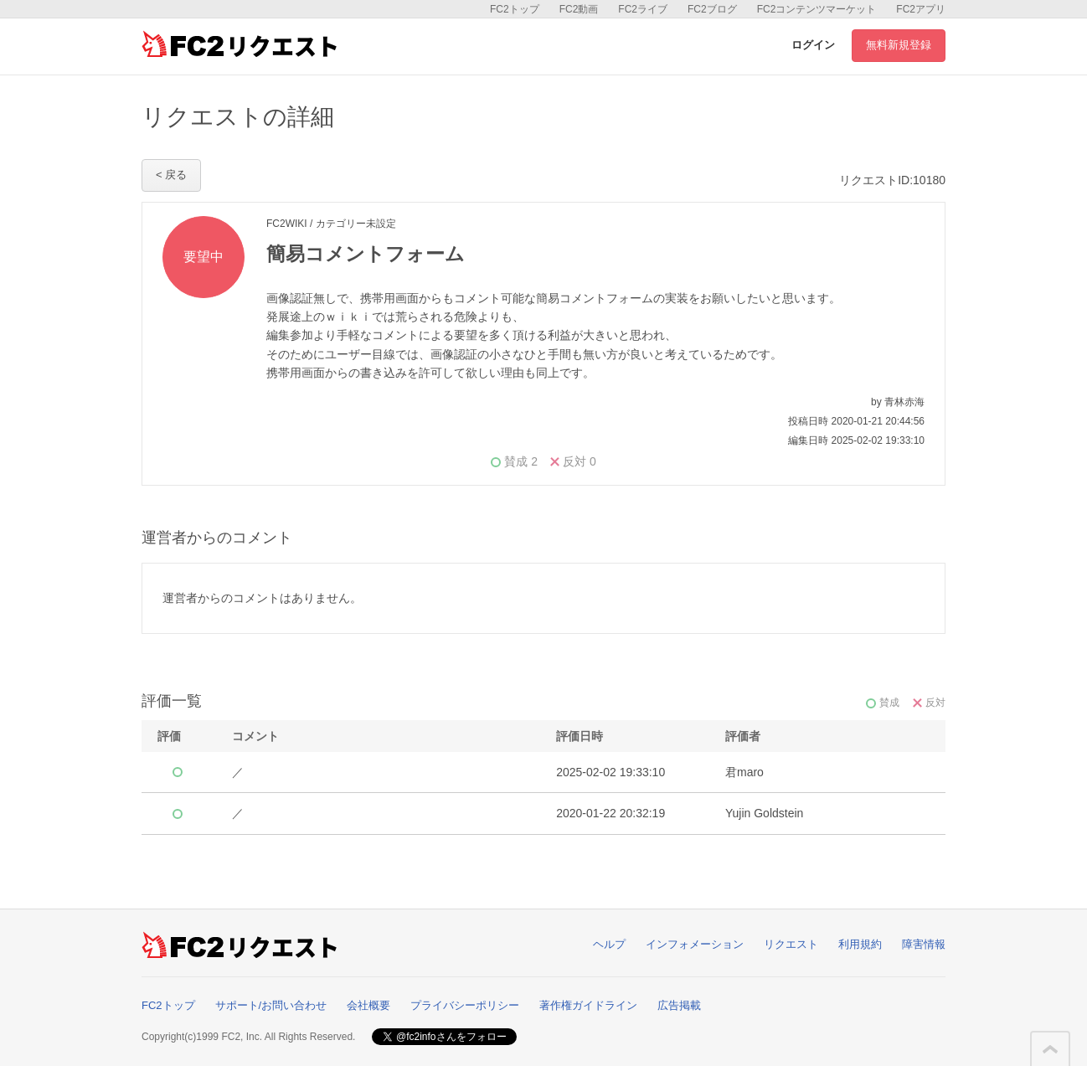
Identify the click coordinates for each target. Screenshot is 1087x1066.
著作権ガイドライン (588, 1005)
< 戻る (171, 174)
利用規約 (860, 944)
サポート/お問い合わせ (271, 1005)
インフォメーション (695, 944)
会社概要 (368, 1005)
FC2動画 (579, 9)
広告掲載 (679, 1005)
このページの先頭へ (1050, 1049)
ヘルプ (609, 944)
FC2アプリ (920, 9)
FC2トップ (514, 9)
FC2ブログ (712, 9)
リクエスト (791, 944)
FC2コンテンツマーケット (817, 9)
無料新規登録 (898, 45)
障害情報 (923, 944)
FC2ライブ (642, 9)
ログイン (813, 45)
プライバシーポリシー (464, 1005)
